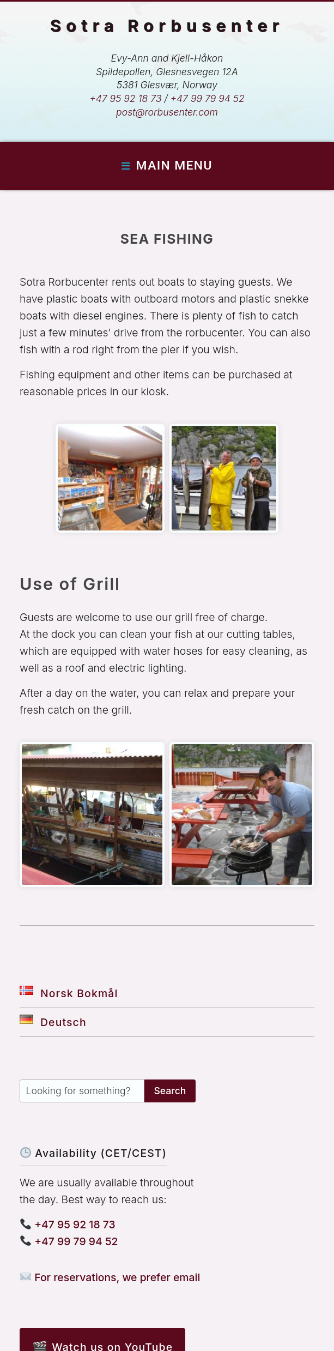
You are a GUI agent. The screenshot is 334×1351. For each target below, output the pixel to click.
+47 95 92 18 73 (125, 98)
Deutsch (53, 1022)
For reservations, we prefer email (110, 1277)
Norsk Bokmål (69, 993)
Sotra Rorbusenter (167, 25)
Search (170, 1090)
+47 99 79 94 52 (208, 98)
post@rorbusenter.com (167, 112)
